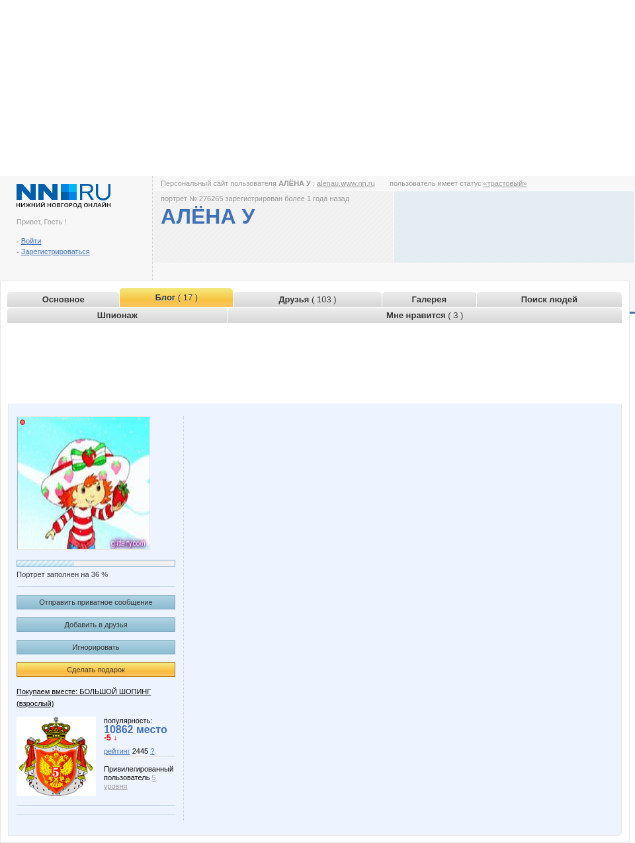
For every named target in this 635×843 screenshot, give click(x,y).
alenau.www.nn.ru (345, 183)
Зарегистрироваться (55, 251)
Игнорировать (96, 647)
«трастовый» (505, 183)
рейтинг (117, 751)
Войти (31, 241)
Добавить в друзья (95, 625)
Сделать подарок (96, 670)
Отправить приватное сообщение (95, 602)
